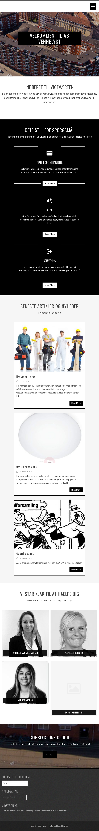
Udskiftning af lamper (27, 467)
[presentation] (3, 44)
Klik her (49, 754)
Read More (49, 183)
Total (51, 826)
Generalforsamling (25, 553)
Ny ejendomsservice (25, 376)
